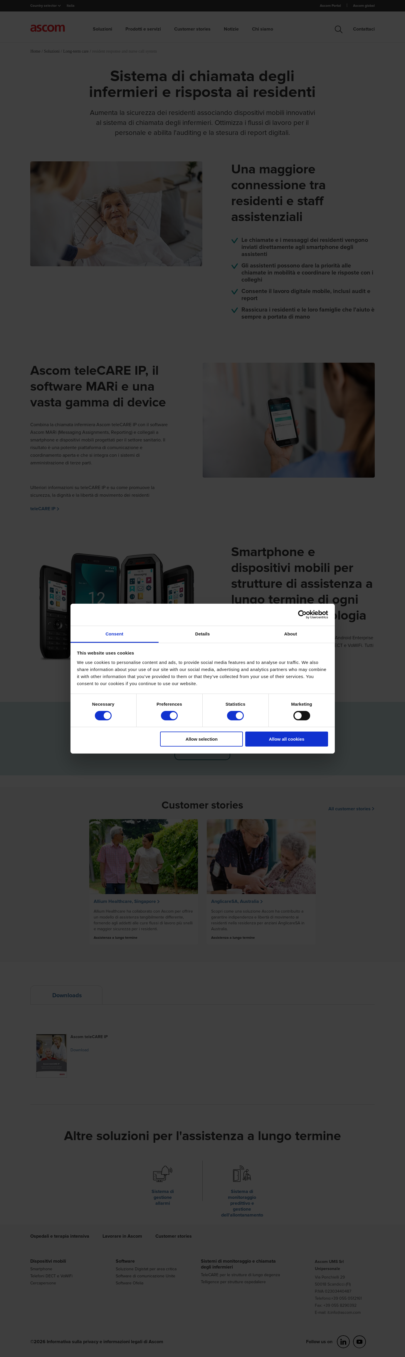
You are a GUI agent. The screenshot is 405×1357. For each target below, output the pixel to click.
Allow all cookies (286, 739)
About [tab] (290, 633)
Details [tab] (202, 633)
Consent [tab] (114, 633)
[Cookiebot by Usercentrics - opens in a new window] (302, 614)
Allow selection (202, 739)
